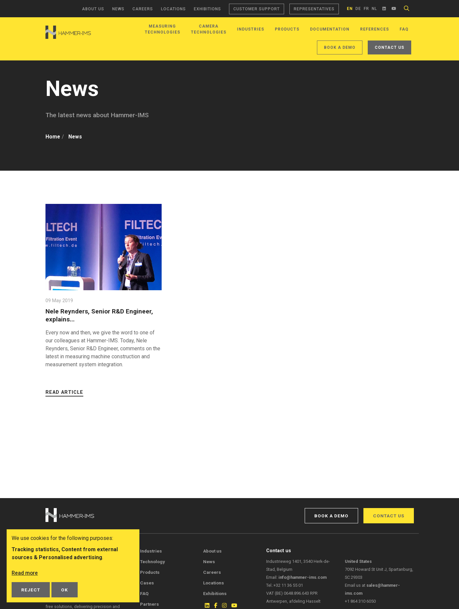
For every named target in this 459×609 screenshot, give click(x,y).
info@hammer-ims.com (302, 577)
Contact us (389, 47)
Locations (173, 9)
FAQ (404, 29)
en (350, 8)
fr (366, 8)
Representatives (314, 9)
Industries (250, 29)
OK (64, 589)
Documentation (329, 29)
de (358, 8)
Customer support (256, 9)
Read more (25, 573)
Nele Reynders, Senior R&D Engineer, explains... (99, 315)
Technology (152, 561)
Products (287, 29)
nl (374, 8)
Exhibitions (207, 9)
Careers (142, 9)
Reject (30, 589)
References (374, 29)
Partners (149, 604)
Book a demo (339, 47)
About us (93, 9)
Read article (64, 392)
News (118, 9)
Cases (147, 582)
